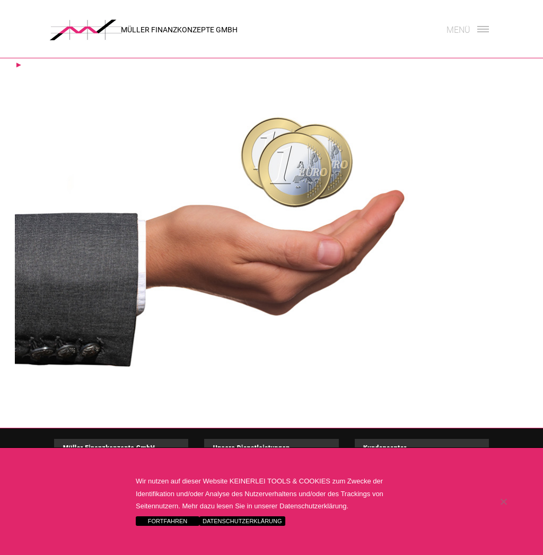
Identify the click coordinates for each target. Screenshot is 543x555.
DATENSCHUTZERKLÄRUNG (242, 521)
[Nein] (503, 501)
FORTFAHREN (167, 521)
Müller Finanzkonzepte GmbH (179, 29)
